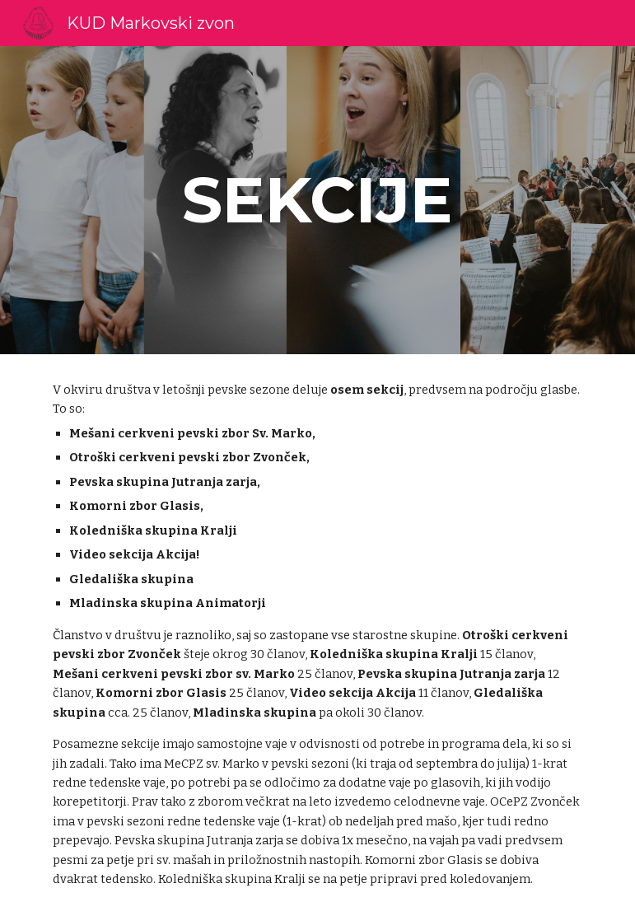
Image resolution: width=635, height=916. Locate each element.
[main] (317, 200)
